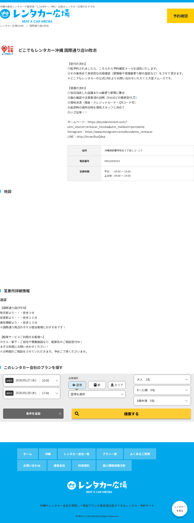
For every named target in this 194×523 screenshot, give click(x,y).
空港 (77, 385)
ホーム (27, 454)
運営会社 (59, 465)
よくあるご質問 (140, 454)
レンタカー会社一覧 (77, 454)
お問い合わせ (31, 465)
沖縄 (48, 454)
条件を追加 (33, 413)
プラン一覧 (110, 454)
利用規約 (84, 465)
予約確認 (180, 15)
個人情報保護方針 (114, 465)
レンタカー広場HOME (12, 25)
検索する (131, 413)
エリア (117, 385)
